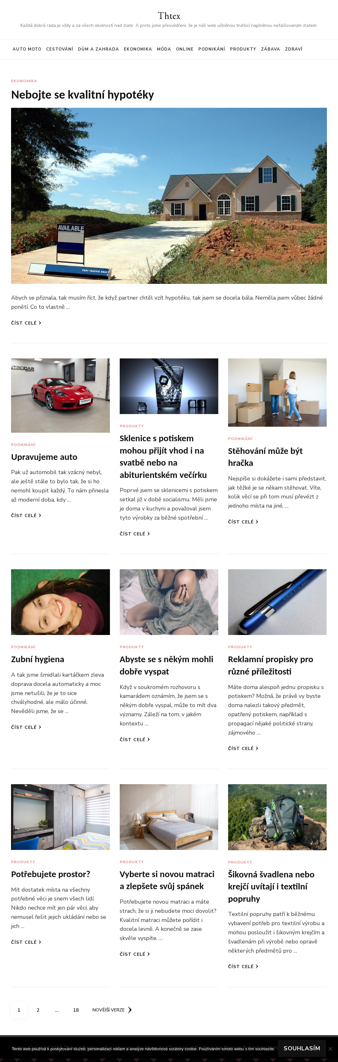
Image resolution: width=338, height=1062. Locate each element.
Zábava (270, 49)
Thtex (169, 15)
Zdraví (294, 49)
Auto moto (27, 49)
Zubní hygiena (38, 661)
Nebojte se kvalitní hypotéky (85, 95)
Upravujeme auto (45, 457)
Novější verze (113, 1013)
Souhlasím (302, 1049)
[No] (330, 1049)
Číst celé (26, 324)
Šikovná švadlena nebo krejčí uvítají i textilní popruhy (272, 889)
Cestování (59, 49)
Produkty (243, 49)
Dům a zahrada (98, 49)
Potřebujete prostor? (52, 876)
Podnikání (211, 49)
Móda (164, 49)
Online (185, 49)
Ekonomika (138, 49)
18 (78, 1011)
